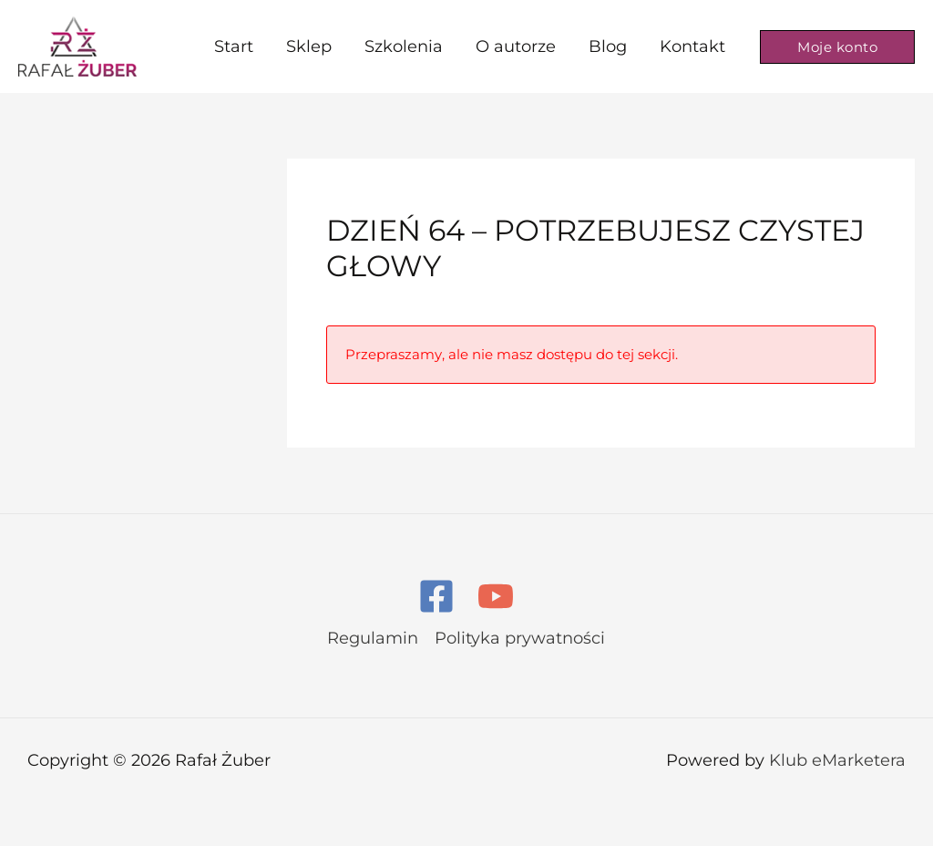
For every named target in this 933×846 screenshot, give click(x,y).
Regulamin (372, 638)
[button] (837, 47)
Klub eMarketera (837, 760)
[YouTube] (495, 596)
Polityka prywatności (520, 638)
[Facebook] (436, 596)
